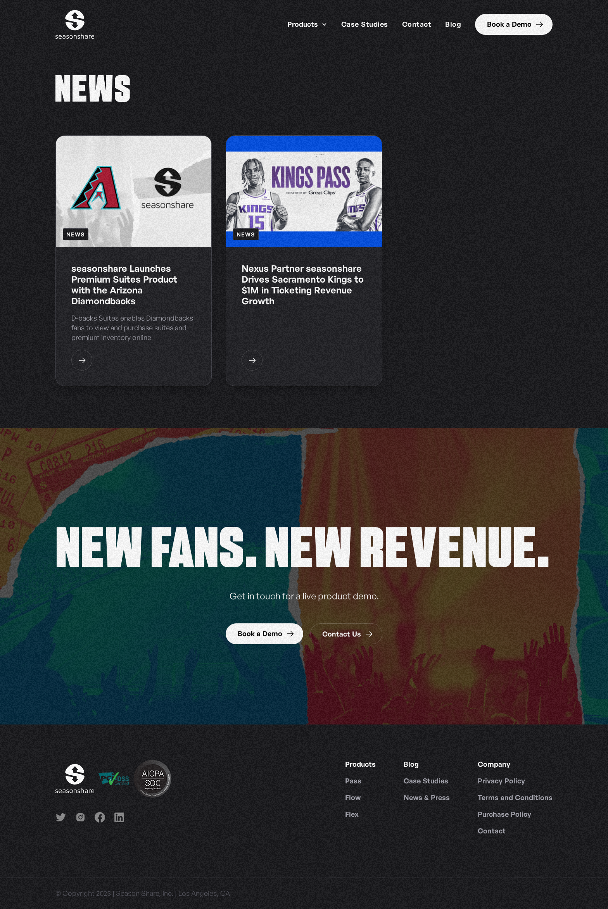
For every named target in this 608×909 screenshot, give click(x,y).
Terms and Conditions (515, 797)
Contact (417, 24)
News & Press (427, 797)
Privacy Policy (501, 780)
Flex (352, 814)
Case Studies (364, 24)
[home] (74, 24)
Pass (353, 780)
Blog (453, 24)
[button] (307, 24)
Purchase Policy (504, 814)
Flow (353, 797)
